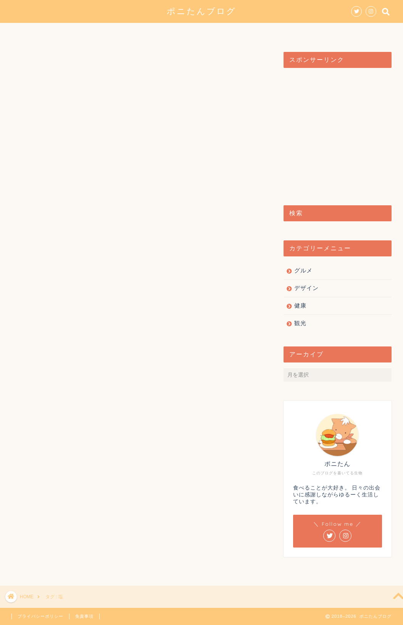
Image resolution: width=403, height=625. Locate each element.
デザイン (189, 32)
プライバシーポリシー (40, 616)
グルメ (148, 32)
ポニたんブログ (201, 11)
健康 (257, 32)
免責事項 (84, 616)
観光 (226, 32)
